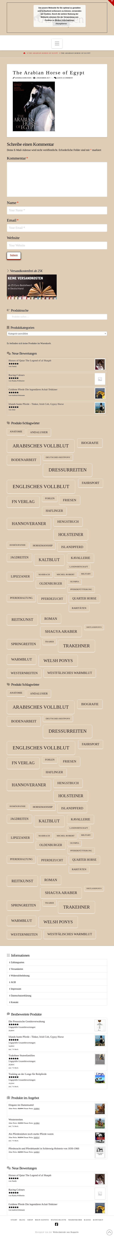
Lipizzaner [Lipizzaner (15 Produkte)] (20, 576)
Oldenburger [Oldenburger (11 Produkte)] (51, 583)
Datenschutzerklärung (20, 995)
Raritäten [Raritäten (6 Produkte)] (79, 608)
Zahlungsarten (16, 962)
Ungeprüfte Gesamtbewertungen (22, 1027)
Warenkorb (75, 1220)
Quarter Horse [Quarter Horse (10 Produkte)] (84, 598)
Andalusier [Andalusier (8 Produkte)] (39, 432)
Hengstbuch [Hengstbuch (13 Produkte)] (68, 521)
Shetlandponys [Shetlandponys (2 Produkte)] (94, 627)
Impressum (15, 989)
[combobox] (57, 333)
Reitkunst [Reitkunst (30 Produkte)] (22, 619)
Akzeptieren (61, 24)
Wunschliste (58, 1220)
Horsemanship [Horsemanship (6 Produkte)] (43, 545)
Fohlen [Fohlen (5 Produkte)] (50, 498)
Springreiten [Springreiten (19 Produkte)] (23, 644)
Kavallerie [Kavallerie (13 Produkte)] (80, 558)
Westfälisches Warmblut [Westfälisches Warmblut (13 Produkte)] (69, 673)
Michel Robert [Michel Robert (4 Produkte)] (65, 574)
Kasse (87, 1220)
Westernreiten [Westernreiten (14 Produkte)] (24, 673)
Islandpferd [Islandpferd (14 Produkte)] (72, 547)
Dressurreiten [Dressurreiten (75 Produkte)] (68, 469)
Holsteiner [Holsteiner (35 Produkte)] (70, 534)
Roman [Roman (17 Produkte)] (50, 618)
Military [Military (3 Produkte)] (86, 574)
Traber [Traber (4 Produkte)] (49, 641)
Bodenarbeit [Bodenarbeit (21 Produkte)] (23, 460)
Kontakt (13, 1002)
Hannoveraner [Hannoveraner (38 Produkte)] (29, 523)
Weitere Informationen (64, 20)
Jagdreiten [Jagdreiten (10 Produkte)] (19, 557)
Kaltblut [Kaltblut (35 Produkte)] (49, 559)
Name (13, 203)
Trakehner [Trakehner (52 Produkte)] (76, 645)
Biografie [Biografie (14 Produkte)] (90, 443)
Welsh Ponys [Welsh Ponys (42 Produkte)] (58, 660)
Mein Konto (42, 1220)
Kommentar (17, 158)
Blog (22, 1220)
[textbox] (57, 333)
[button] (57, 43)
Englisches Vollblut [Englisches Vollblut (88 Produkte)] (41, 486)
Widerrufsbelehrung (19, 975)
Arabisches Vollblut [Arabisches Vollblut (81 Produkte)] (40, 445)
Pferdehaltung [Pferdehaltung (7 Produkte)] (21, 597)
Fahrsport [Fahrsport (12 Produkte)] (90, 483)
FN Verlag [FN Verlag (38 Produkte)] (23, 501)
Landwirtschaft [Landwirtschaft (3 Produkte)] (78, 567)
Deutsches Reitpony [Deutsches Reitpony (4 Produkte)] (58, 457)
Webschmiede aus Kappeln (66, 1232)
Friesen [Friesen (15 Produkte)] (69, 500)
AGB (12, 982)
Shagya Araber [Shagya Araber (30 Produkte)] (61, 631)
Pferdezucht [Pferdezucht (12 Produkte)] (52, 598)
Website (13, 238)
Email (13, 220)
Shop (30, 1220)
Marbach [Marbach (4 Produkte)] (44, 574)
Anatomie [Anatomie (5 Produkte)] (16, 431)
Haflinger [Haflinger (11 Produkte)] (54, 510)
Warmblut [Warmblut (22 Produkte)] (21, 659)
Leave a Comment (63, 78)
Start (14, 1220)
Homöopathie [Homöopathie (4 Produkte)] (18, 545)
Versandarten (16, 969)
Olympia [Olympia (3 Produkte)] (74, 581)
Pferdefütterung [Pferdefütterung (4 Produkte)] (81, 589)
